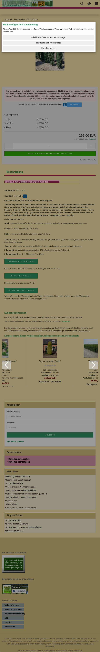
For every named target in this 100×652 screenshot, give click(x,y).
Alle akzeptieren (48, 48)
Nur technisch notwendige (48, 42)
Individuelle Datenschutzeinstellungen (48, 37)
